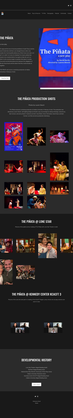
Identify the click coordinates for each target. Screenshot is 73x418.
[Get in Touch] (36, 384)
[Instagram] (71, 5)
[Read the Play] (5, 78)
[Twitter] (68, 5)
